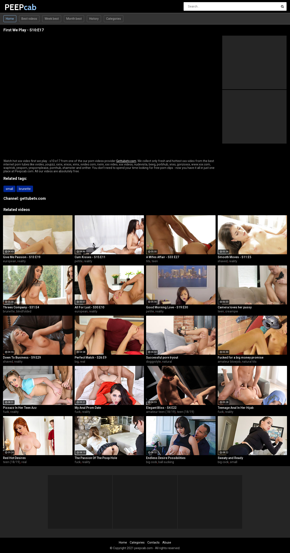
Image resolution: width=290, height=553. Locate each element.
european (9, 261)
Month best (74, 18)
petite (79, 261)
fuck (6, 412)
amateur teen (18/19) (161, 412)
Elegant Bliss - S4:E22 (161, 407)
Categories (113, 18)
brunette (25, 189)
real (82, 361)
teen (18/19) (185, 412)
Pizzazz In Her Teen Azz (20, 407)
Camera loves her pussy (235, 307)
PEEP (16, 7)
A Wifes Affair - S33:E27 (162, 257)
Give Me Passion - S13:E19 (21, 257)
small (9, 189)
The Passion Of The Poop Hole (96, 458)
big (77, 361)
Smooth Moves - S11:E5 (234, 257)
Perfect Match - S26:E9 (90, 357)
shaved (223, 261)
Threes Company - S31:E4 (21, 307)
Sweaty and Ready (230, 458)
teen (155, 261)
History (94, 18)
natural (167, 361)
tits (148, 261)
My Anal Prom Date (88, 407)
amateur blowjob (229, 361)
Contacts (153, 542)
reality (21, 261)
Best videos (29, 18)
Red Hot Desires (14, 458)
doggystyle (153, 361)
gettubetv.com (33, 198)
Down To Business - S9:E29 (22, 357)
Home (10, 18)
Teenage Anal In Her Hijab (236, 407)
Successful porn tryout (162, 357)
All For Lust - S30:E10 (89, 307)
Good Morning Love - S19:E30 (167, 307)
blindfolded (23, 311)
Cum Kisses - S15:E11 (90, 257)
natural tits (249, 361)
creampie (231, 311)
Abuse (166, 542)
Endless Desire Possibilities (166, 458)
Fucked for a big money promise (240, 357)
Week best (52, 18)
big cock (151, 462)
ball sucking (166, 462)
